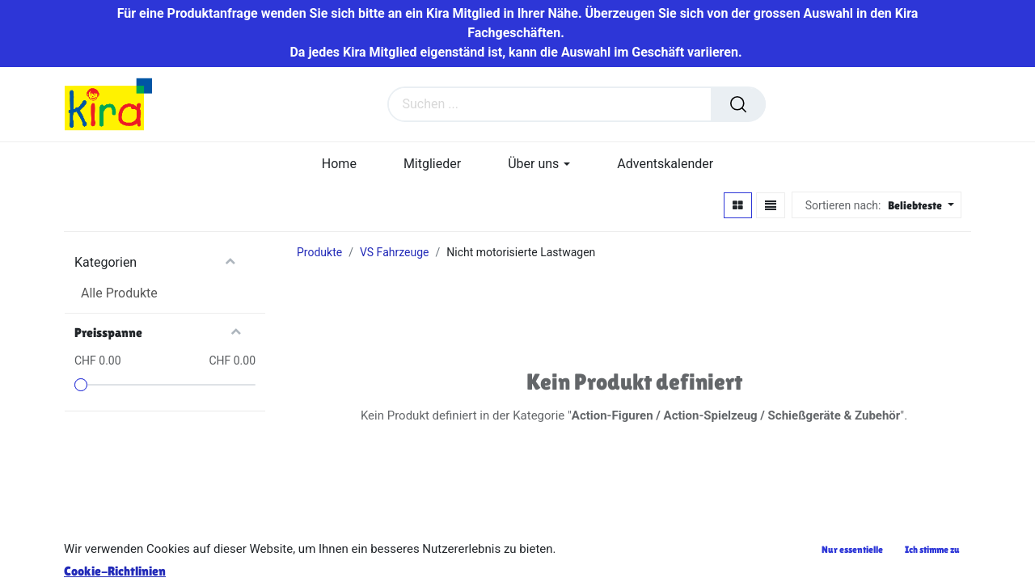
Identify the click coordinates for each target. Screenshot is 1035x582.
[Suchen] (738, 104)
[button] (919, 205)
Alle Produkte (119, 293)
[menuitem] (339, 163)
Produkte (319, 252)
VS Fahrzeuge (394, 252)
